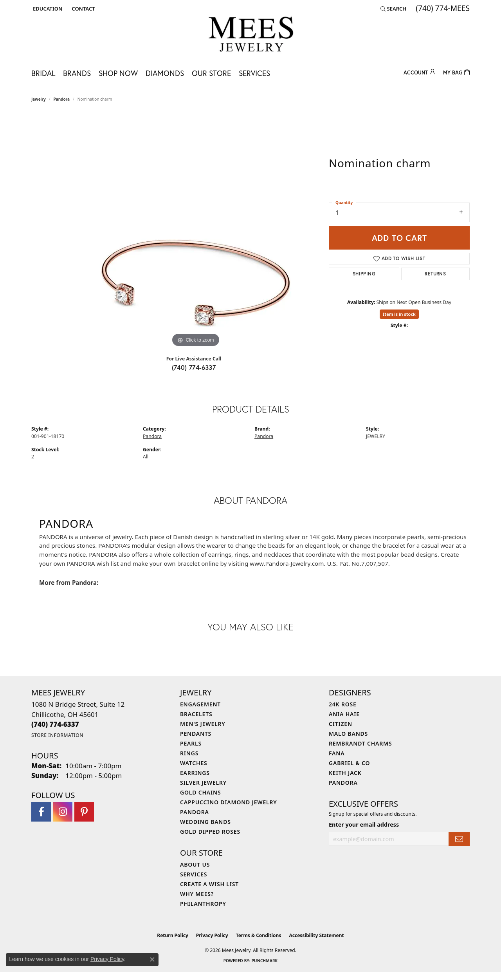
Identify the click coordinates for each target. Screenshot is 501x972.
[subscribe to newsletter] (459, 839)
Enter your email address (364, 824)
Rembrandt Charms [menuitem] (360, 743)
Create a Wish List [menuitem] (209, 884)
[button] (46, 8)
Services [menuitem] (193, 874)
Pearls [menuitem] (191, 743)
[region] (195, 231)
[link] (82, 8)
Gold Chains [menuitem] (200, 792)
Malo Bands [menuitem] (348, 733)
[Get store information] (57, 735)
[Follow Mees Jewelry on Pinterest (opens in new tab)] (84, 812)
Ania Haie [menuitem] (344, 714)
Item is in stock (399, 314)
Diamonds (165, 73)
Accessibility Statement (316, 935)
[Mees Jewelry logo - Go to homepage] (251, 35)
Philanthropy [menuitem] (203, 903)
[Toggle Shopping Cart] (456, 71)
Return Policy (172, 935)
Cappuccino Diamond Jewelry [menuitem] (228, 802)
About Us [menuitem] (195, 864)
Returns (435, 274)
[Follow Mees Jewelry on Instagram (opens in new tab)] (62, 812)
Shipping (364, 274)
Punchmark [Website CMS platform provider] (265, 960)
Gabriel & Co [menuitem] (349, 763)
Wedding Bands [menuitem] (205, 821)
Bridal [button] (43, 73)
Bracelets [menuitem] (196, 714)
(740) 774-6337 (194, 367)
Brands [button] (77, 73)
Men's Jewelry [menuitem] (202, 724)
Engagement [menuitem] (200, 704)
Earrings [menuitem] (195, 773)
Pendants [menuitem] (195, 733)
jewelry (38, 99)
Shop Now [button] (118, 73)
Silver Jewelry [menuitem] (203, 782)
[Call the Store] (55, 724)
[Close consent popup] (152, 959)
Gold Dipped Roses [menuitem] (210, 831)
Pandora (62, 99)
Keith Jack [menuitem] (345, 773)
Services (254, 73)
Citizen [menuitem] (340, 724)
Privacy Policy (212, 935)
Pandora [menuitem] (194, 812)
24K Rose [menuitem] (343, 704)
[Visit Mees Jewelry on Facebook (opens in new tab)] (41, 812)
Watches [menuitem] (193, 763)
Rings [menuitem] (189, 753)
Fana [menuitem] (336, 753)
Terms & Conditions (258, 935)
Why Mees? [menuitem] (197, 894)
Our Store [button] (211, 73)
